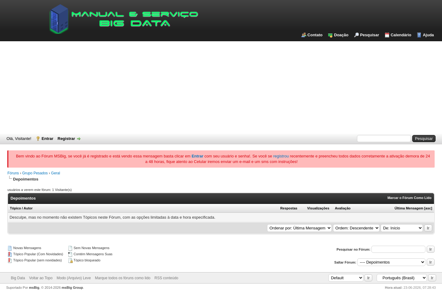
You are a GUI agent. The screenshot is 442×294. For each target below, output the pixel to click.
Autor (28, 208)
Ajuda (428, 35)
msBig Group (72, 287)
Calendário (401, 35)
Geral (55, 173)
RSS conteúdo (166, 278)
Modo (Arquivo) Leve (74, 278)
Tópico (15, 208)
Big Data (18, 278)
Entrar (47, 138)
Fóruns (13, 173)
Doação (341, 35)
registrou (281, 156)
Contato (315, 35)
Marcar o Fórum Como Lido (409, 198)
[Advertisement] (221, 87)
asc (428, 208)
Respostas (288, 208)
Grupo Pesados (35, 173)
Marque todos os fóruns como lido (122, 278)
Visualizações (318, 208)
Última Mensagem (409, 208)
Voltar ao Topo (41, 278)
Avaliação (343, 208)
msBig (34, 287)
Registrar (66, 138)
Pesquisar (369, 35)
